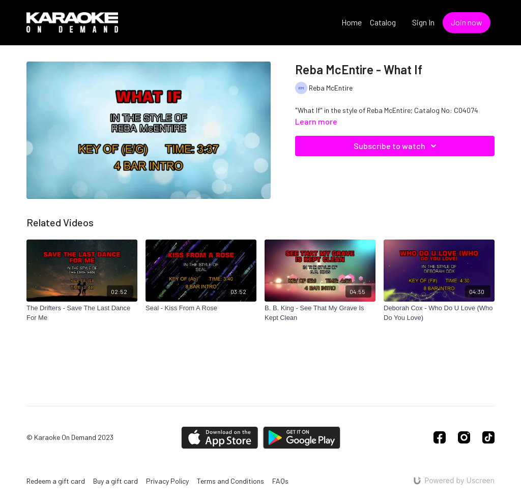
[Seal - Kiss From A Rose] (201, 308)
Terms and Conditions (230, 481)
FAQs (280, 481)
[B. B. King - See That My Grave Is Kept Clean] (320, 313)
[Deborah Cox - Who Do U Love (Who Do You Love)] (439, 313)
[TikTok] (488, 437)
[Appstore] (219, 437)
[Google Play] (302, 437)
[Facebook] (439, 437)
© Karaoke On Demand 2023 (69, 437)
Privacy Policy (167, 481)
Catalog (383, 22)
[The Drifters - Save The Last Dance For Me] (81, 313)
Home (351, 22)
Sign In (423, 22)
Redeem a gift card (55, 481)
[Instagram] (464, 437)
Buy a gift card (115, 481)
